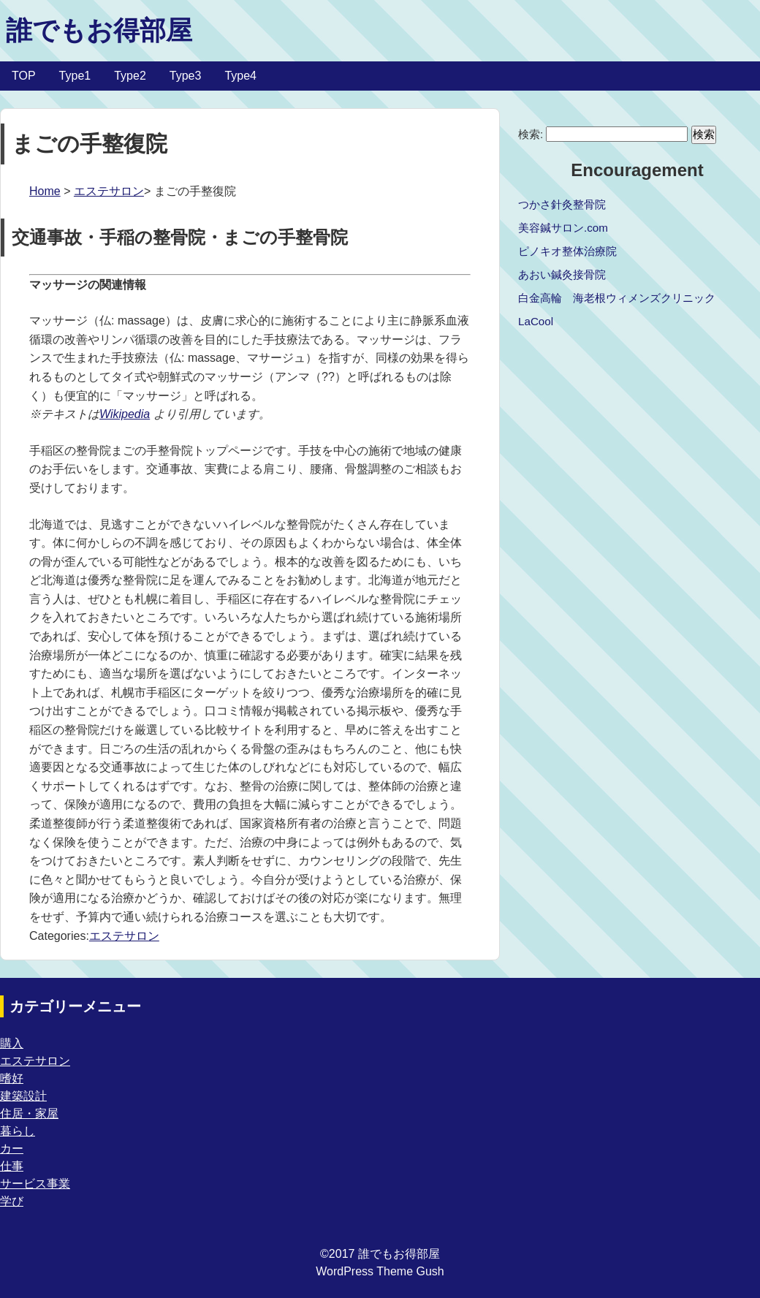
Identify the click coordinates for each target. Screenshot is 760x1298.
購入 (11, 1043)
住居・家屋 (29, 1113)
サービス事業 (35, 1183)
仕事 (11, 1166)
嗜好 (11, 1078)
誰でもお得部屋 (99, 30)
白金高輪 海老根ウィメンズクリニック (616, 298)
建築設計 (23, 1096)
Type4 (240, 75)
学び (11, 1201)
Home (45, 191)
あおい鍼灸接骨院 (562, 274)
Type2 (130, 75)
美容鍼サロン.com (563, 227)
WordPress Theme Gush (380, 1271)
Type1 (75, 75)
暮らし (17, 1131)
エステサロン (109, 191)
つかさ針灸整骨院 (562, 204)
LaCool (535, 321)
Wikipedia (124, 414)
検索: (530, 134)
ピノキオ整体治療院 (567, 251)
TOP (24, 75)
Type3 (186, 75)
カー (11, 1148)
